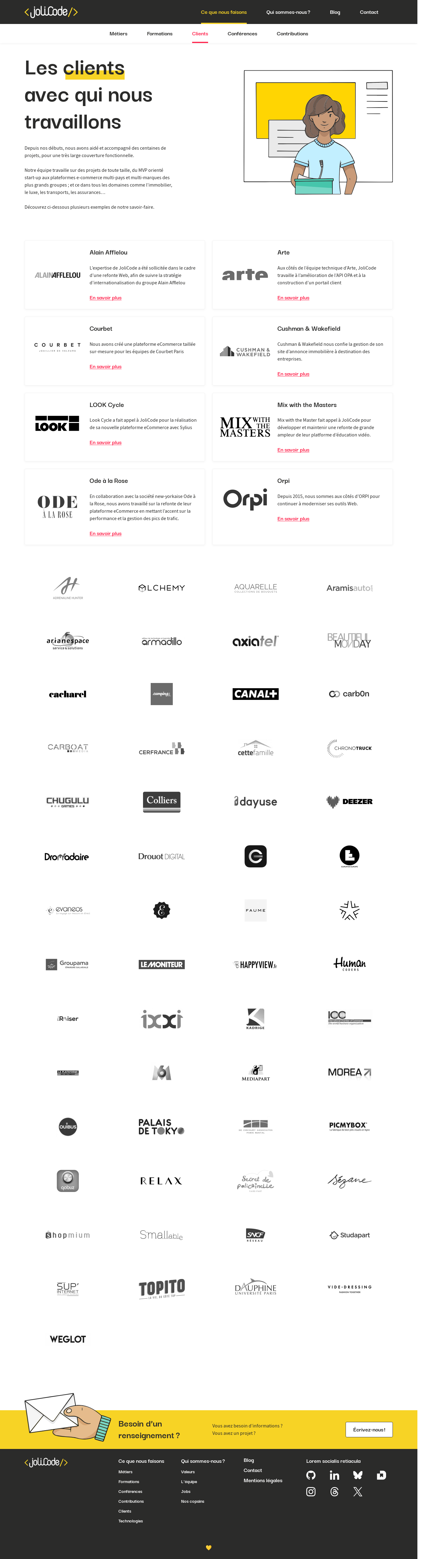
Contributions (292, 33)
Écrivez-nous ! (369, 1430)
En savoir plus (106, 297)
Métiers (118, 33)
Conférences (242, 33)
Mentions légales (263, 1480)
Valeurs (188, 1471)
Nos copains (192, 1501)
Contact (369, 12)
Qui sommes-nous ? (288, 12)
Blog (335, 12)
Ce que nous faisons (224, 12)
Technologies (130, 1520)
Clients (200, 33)
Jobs (186, 1491)
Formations (159, 33)
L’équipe (189, 1481)
